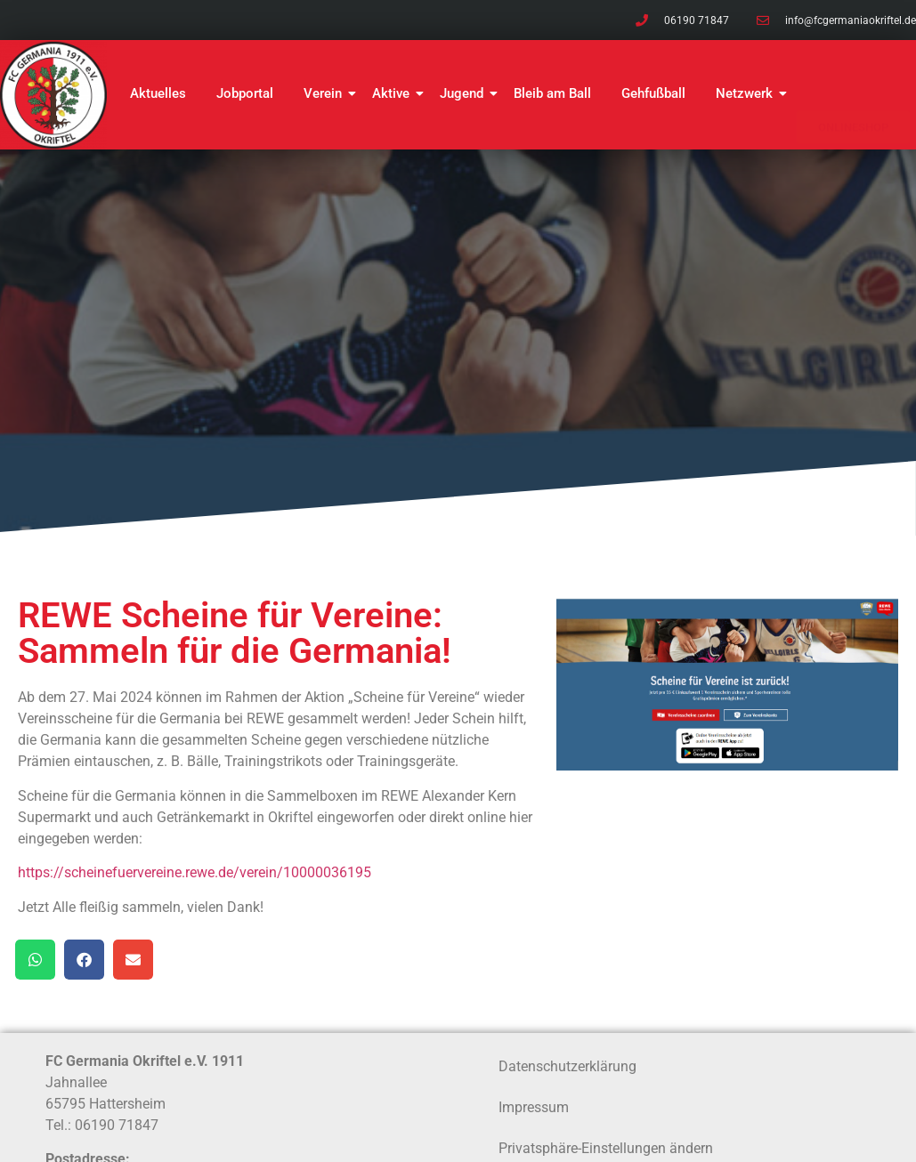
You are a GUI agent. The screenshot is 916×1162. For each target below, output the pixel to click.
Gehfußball (653, 93)
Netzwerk (747, 93)
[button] (35, 960)
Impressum (534, 1107)
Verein (326, 93)
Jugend (465, 93)
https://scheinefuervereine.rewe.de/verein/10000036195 (194, 872)
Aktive (394, 93)
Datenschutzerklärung (567, 1066)
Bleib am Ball (552, 93)
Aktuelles (158, 93)
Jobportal (244, 93)
